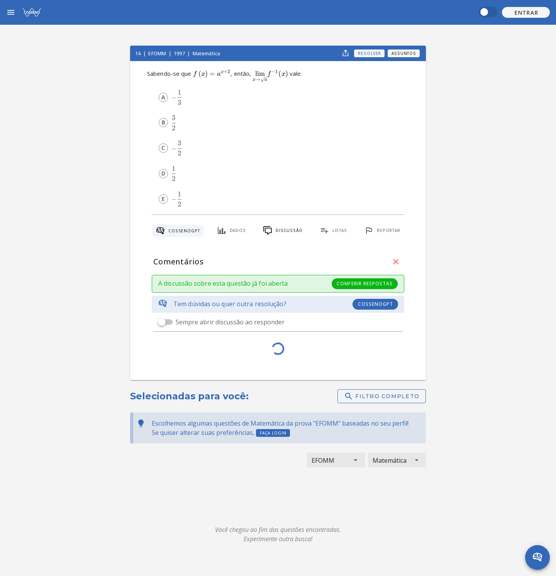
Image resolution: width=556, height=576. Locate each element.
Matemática (206, 53)
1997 (180, 53)
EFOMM (157, 53)
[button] (526, 12)
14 (138, 53)
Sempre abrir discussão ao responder (230, 322)
